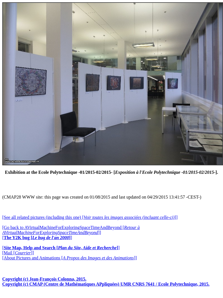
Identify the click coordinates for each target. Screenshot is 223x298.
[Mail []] (18, 252)
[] (37, 237)
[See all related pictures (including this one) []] (89, 217)
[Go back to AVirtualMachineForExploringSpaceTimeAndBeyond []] (71, 230)
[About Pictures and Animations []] (69, 257)
